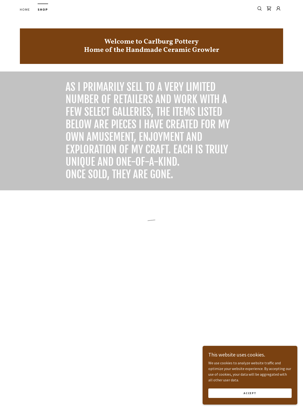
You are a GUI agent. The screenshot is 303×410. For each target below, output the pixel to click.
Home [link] (25, 9)
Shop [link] (43, 9)
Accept (250, 396)
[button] (269, 8)
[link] (151, 50)
